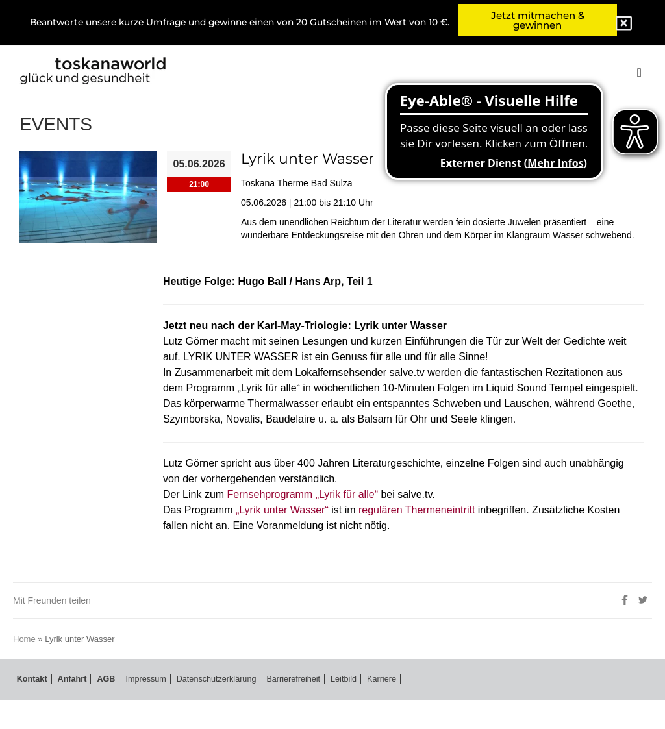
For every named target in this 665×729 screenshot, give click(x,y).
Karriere (379, 708)
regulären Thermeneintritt (446, 538)
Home (26, 668)
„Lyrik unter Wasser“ (294, 538)
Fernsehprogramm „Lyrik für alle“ (318, 523)
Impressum (137, 708)
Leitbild (342, 708)
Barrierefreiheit (291, 708)
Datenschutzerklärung (211, 708)
